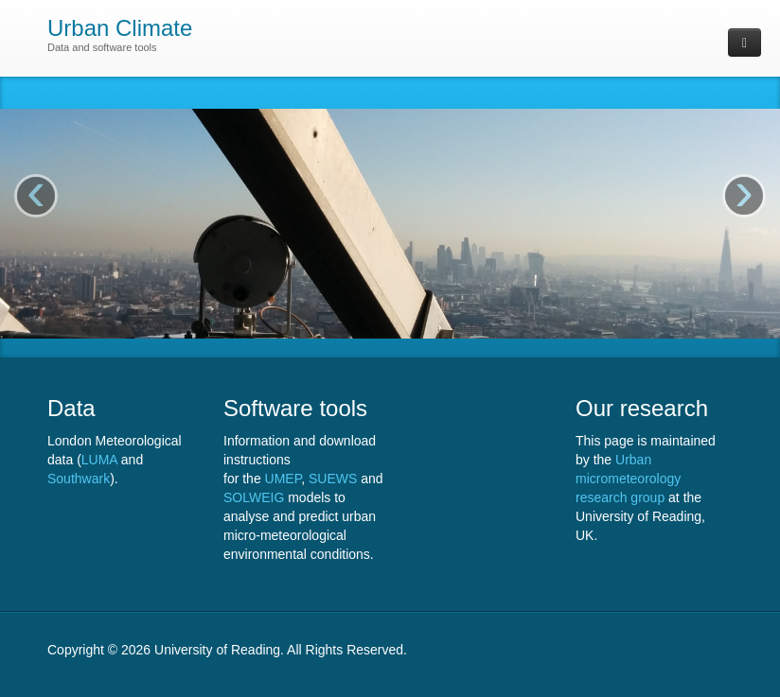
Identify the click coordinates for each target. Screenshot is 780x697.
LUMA (99, 459)
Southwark (78, 478)
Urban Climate (119, 28)
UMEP (283, 478)
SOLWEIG (253, 497)
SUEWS (333, 478)
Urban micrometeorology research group (628, 478)
